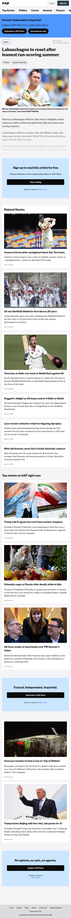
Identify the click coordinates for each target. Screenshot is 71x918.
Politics (23, 10)
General (47, 10)
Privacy (19, 908)
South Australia (19, 62)
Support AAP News (36, 868)
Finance (60, 10)
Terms (11, 908)
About (34, 908)
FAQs (27, 908)
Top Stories (8, 10)
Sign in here (43, 189)
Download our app (38, 31)
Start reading (35, 182)
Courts (35, 10)
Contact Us (43, 908)
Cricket (6, 62)
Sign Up (63, 3)
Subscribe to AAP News (14, 31)
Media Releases (56, 908)
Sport (6, 42)
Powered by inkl (35, 911)
